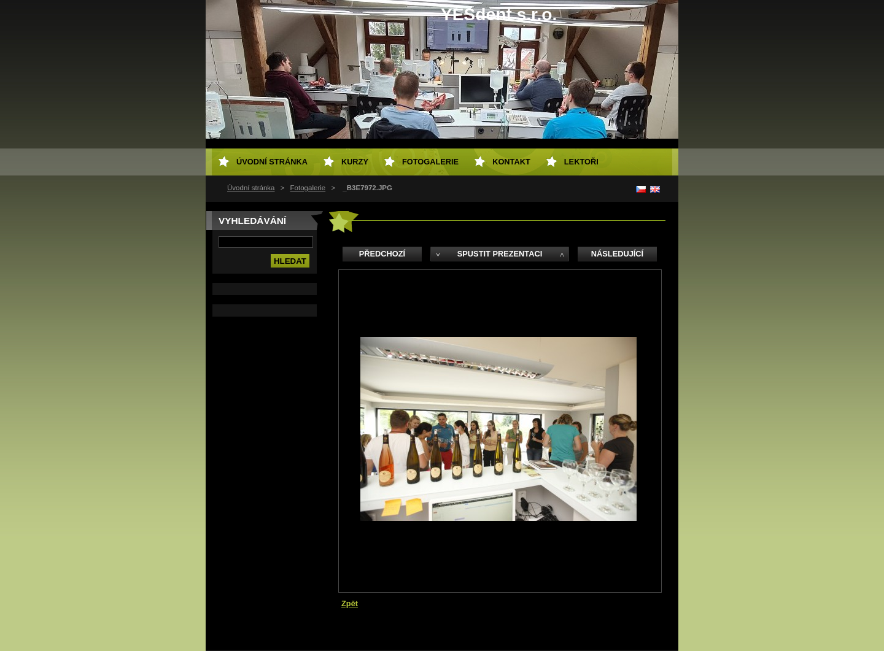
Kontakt (511, 161)
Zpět (349, 603)
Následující (617, 253)
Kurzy (354, 161)
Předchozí (382, 253)
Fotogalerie (308, 187)
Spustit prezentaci (499, 253)
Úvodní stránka (250, 187)
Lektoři (581, 161)
